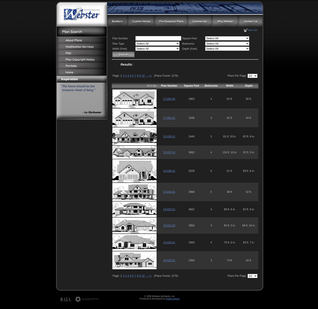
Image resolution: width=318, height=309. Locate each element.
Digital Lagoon (173, 299)
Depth (249, 85)
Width (229, 85)
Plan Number (169, 85)
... (147, 75)
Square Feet (191, 85)
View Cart (250, 30)
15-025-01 (169, 260)
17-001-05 (169, 98)
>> (150, 75)
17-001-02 (169, 117)
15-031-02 (169, 225)
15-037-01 (169, 152)
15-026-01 (169, 242)
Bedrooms (211, 85)
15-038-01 (169, 136)
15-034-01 (169, 191)
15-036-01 (169, 171)
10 (143, 75)
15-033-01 (169, 209)
